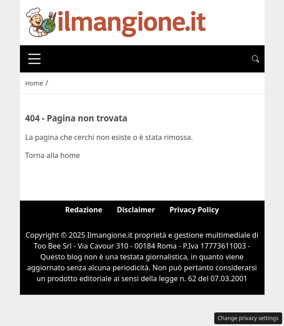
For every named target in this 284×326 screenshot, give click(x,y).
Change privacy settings (248, 318)
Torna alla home (52, 155)
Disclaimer (136, 210)
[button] (255, 58)
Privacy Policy (194, 210)
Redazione (83, 210)
